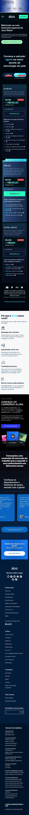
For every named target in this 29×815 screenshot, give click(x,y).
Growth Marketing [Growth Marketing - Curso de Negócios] (9, 797)
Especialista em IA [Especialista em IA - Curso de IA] (9, 734)
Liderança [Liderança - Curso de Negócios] (7, 791)
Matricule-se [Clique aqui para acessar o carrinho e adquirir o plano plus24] (14, 113)
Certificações (8, 662)
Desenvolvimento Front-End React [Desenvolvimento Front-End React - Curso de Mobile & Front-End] (14, 774)
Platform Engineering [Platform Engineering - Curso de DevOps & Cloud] (10, 758)
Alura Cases (8, 672)
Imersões (7, 676)
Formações (8, 637)
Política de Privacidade (11, 603)
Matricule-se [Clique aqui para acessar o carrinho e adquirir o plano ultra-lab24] (14, 253)
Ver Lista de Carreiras (10, 426)
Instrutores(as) (8, 647)
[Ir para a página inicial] (12, 16)
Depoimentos (8, 643)
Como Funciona (9, 634)
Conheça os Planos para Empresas (14, 301)
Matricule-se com (12, 41)
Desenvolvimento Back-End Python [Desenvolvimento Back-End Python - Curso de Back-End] (14, 783)
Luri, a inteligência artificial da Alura (14, 653)
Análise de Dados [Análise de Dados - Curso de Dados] (9, 741)
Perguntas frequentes (10, 700)
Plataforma (8, 640)
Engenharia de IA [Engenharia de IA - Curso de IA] (9, 732)
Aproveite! (24, 3)
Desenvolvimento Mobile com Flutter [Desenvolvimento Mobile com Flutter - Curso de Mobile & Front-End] (14, 772)
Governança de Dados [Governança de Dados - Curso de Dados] (11, 743)
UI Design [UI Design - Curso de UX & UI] (7, 765)
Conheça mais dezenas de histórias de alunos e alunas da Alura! (14, 529)
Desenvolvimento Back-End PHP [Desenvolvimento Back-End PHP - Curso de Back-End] (13, 779)
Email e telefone (9, 697)
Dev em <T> (8, 650)
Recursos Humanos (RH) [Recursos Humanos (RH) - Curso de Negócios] (11, 793)
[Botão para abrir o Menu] (2, 16)
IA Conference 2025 (10, 656)
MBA (21, 809)
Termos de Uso (9, 609)
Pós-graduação (15, 809)
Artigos (7, 679)
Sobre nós (7, 590)
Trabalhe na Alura (9, 593)
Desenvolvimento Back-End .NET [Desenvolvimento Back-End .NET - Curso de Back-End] (13, 781)
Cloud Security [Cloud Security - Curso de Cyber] (9, 750)
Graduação (8, 809)
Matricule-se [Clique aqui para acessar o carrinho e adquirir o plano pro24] (14, 193)
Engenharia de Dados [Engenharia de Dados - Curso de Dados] (10, 745)
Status (6, 615)
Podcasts (7, 682)
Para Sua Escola (9, 600)
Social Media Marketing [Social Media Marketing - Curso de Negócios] (11, 795)
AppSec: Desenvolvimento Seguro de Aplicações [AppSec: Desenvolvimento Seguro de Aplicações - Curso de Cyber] (14, 752)
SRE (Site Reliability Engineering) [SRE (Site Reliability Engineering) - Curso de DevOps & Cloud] (13, 760)
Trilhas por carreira (13, 728)
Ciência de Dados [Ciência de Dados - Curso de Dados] (9, 739)
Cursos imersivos (9, 659)
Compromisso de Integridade (12, 606)
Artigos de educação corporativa (10, 686)
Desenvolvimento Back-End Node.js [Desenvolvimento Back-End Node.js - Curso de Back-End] (14, 786)
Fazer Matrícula (14, 553)
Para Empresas (9, 597)
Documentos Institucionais (11, 612)
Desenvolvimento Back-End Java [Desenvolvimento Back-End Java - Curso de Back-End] (13, 785)
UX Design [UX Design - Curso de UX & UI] (8, 767)
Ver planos (23, 16)
